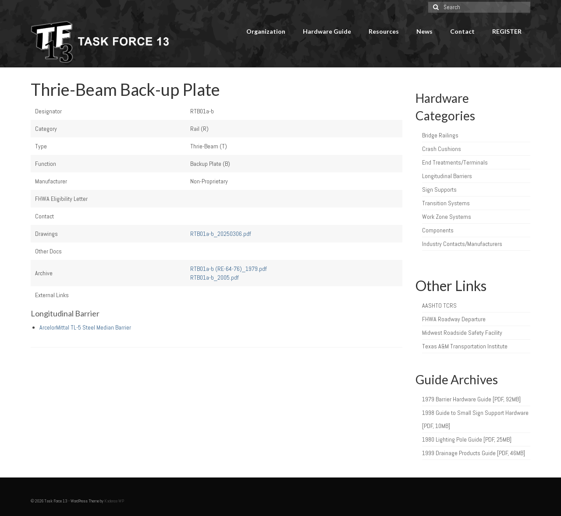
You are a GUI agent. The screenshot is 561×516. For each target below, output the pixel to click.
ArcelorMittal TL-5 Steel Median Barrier (85, 327)
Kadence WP (114, 501)
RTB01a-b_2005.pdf (214, 277)
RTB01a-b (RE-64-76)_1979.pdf (228, 269)
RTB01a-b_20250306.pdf (220, 234)
